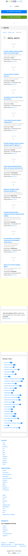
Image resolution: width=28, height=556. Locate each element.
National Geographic (7, 478)
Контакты (3, 542)
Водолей (5, 462)
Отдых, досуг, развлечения (11, 397)
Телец (4, 444)
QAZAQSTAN (6, 506)
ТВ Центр (5, 482)
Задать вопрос (7, 318)
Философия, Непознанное (11, 418)
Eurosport (5, 480)
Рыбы (4, 464)
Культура (5, 501)
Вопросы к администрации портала (13, 379)
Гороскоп (4, 440)
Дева (4, 452)
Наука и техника (8, 390)
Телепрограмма (5, 468)
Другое (6, 376)
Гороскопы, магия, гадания (11, 369)
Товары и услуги (9, 416)
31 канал (5, 497)
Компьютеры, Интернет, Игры (12, 386)
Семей (4, 531)
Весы (4, 454)
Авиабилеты (4, 521)
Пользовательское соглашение (9, 546)
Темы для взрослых (9, 414)
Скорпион (5, 456)
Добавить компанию (14, 11)
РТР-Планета (6, 490)
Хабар (4, 495)
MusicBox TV (6, 488)
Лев (3, 450)
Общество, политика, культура (12, 395)
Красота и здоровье (10, 388)
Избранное (11, 542)
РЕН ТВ (4, 470)
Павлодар (5, 529)
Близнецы (5, 446)
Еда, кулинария (8, 372)
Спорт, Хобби (8, 409)
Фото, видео (7, 421)
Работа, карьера (8, 402)
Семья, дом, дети (9, 407)
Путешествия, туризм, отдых (11, 400)
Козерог (5, 460)
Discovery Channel (7, 474)
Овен (4, 442)
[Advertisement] (14, 292)
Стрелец (5, 458)
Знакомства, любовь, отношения (13, 381)
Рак (3, 448)
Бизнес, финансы (9, 365)
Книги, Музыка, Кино (10, 383)
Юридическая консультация (11, 428)
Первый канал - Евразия (9, 514)
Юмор (6, 425)
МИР (4, 484)
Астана (4, 510)
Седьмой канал (6, 504)
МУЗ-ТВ (4, 486)
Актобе (4, 526)
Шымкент (5, 535)
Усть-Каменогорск (7, 533)
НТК (4, 508)
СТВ (4, 512)
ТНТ (4, 503)
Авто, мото (14, 61)
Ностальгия (5, 472)
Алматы (5, 527)
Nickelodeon (5, 476)
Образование (8, 393)
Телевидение (8, 411)
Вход (16, 6)
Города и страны (8, 367)
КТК (4, 499)
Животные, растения (9, 374)
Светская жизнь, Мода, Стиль (12, 404)
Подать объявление (14, 17)
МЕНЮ (5, 28)
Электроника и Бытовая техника (12, 423)
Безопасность (23, 546)
